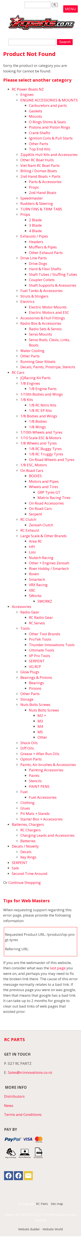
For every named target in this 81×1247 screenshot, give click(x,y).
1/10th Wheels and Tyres (41, 432)
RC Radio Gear (41, 617)
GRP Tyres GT (49, 492)
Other (42, 737)
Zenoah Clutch (41, 524)
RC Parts (42, 1204)
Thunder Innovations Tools (52, 644)
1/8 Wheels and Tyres (38, 443)
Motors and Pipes (44, 481)
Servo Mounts (40, 334)
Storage (26, 699)
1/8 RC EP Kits (40, 410)
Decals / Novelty (25, 846)
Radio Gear (29, 612)
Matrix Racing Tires (54, 497)
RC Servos (37, 623)
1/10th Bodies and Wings (41, 394)
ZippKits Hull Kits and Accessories (49, 154)
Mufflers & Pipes (43, 247)
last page (58, 967)
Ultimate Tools (41, 650)
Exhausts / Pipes (34, 236)
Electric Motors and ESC (49, 312)
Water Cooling (32, 350)
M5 (40, 731)
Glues (25, 808)
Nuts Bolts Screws (35, 704)
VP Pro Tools (39, 655)
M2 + (42, 715)
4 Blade (35, 230)
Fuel (24, 791)
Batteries (28, 840)
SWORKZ (45, 601)
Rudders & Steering (36, 203)
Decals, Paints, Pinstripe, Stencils (47, 366)
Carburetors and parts (48, 105)
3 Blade (35, 225)
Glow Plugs (29, 671)
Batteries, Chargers (28, 824)
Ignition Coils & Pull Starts (51, 138)
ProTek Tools (40, 639)
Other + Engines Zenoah (49, 562)
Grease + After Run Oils (39, 753)
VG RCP (35, 666)
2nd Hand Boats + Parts (40, 176)
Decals (26, 851)
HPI (32, 546)
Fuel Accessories (43, 797)
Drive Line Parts (33, 257)
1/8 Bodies (38, 421)
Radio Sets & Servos (45, 328)
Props (34, 187)
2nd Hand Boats (42, 192)
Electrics (27, 301)
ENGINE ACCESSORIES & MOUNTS (49, 100)
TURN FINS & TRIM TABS (41, 209)
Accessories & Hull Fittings (42, 317)
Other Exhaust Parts (46, 252)
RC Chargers (30, 829)
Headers (36, 241)
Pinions (35, 688)
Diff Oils (27, 748)
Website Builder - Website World (40, 1229)
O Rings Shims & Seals (47, 121)
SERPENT (37, 661)
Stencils (35, 780)
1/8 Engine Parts (43, 388)
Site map (57, 1204)
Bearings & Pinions (36, 677)
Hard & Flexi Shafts (45, 268)
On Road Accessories (46, 503)
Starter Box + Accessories (41, 819)
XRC (32, 590)
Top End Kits (39, 149)
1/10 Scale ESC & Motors (40, 437)
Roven (34, 573)
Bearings (36, 682)
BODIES (35, 475)
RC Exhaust (29, 530)
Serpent (35, 514)
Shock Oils (29, 742)
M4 (40, 726)
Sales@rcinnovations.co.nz (30, 1072)
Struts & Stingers (34, 296)
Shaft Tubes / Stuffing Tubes (53, 274)
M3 (40, 721)
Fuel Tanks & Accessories (41, 290)
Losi (32, 552)
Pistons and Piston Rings (49, 127)
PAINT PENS (39, 786)
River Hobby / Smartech (49, 568)
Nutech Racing (41, 557)
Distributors (14, 1096)
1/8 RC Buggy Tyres (45, 448)
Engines (27, 94)
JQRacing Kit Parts (35, 377)
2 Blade (35, 219)
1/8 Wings (37, 426)
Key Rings (28, 857)
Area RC (35, 541)
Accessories (21, 606)
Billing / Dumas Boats (38, 170)
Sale (15, 868)
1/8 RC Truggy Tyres (46, 454)
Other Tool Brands (44, 633)
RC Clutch (28, 519)
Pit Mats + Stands (35, 813)
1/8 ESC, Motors (33, 464)
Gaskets (35, 111)
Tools (25, 628)
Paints (34, 775)
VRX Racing (38, 584)
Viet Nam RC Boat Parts (40, 165)
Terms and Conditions (23, 1114)
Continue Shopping (24, 882)
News (8, 1105)
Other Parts (38, 143)
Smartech (37, 579)
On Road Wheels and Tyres (51, 459)
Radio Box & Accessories (40, 323)
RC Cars (18, 372)
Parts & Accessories (45, 181)
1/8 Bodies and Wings (38, 416)
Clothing (27, 802)
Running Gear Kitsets (38, 361)
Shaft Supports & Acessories (52, 285)
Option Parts (31, 759)
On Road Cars (31, 470)
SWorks (35, 595)
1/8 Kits (26, 399)
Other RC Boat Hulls (37, 159)
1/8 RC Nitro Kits (42, 405)
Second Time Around (29, 873)
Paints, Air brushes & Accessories (48, 764)
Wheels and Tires (43, 486)
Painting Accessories (46, 769)
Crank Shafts (39, 132)
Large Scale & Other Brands (43, 535)
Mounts (35, 116)
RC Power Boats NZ (28, 89)
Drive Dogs (38, 263)
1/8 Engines (30, 383)
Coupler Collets (42, 279)
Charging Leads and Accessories (47, 835)
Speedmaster (31, 198)
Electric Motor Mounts (48, 307)
